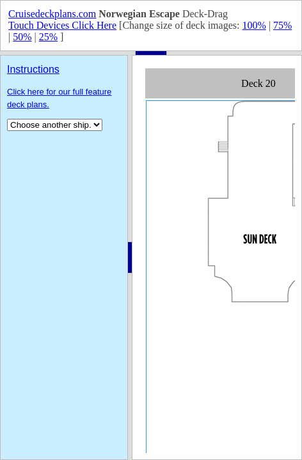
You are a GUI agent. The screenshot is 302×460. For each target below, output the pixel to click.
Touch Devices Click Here (62, 25)
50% (22, 36)
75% (282, 25)
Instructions (33, 69)
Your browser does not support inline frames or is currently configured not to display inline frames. (217, 257)
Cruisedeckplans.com (52, 13)
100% (254, 25)
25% (48, 36)
